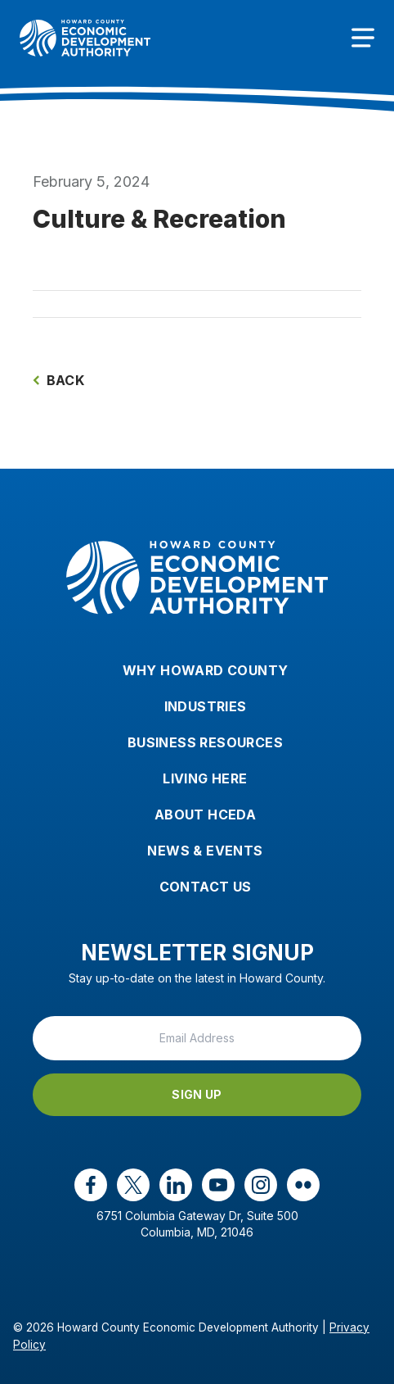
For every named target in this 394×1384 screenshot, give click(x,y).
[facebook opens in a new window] (90, 1184)
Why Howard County (206, 670)
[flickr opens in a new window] (303, 1184)
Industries (205, 706)
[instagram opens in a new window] (260, 1184)
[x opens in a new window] (133, 1184)
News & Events (204, 850)
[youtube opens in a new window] (218, 1184)
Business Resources (205, 742)
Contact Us (205, 886)
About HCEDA (205, 814)
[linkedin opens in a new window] (175, 1184)
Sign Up (197, 1094)
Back (58, 380)
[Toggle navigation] (362, 37)
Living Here (205, 778)
